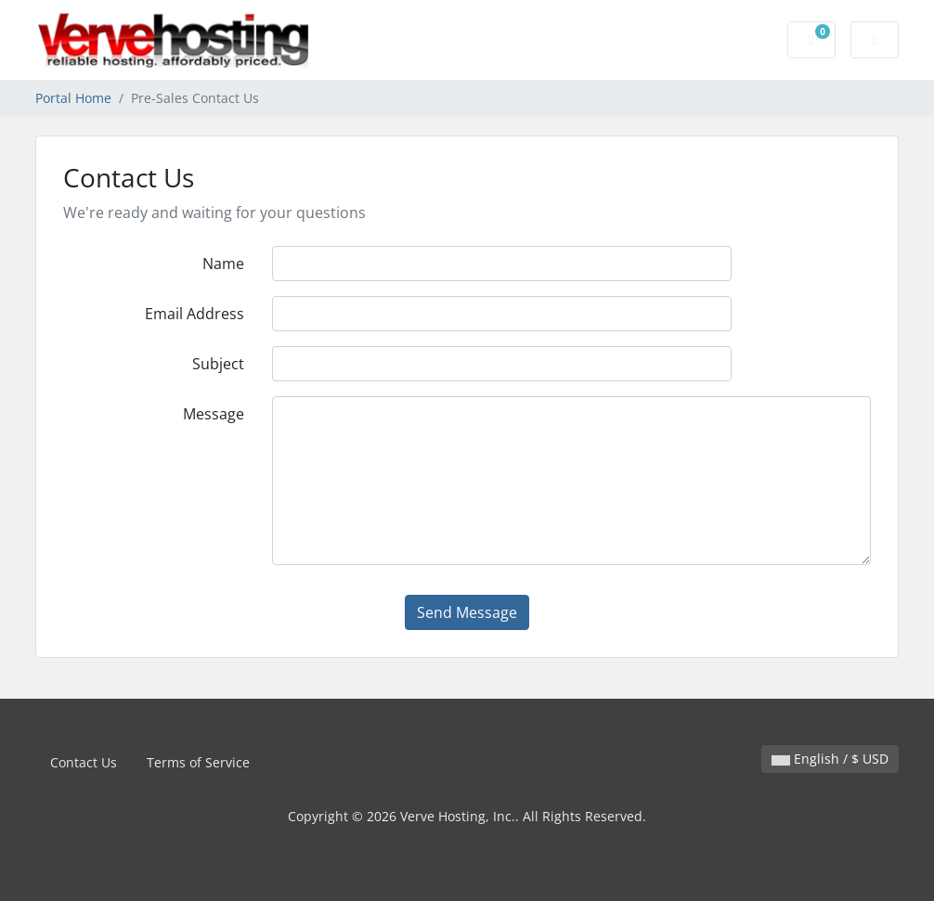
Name (223, 263)
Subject (218, 364)
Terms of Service (198, 762)
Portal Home (73, 98)
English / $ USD (830, 758)
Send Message (467, 612)
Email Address (194, 313)
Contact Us (83, 762)
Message (213, 414)
